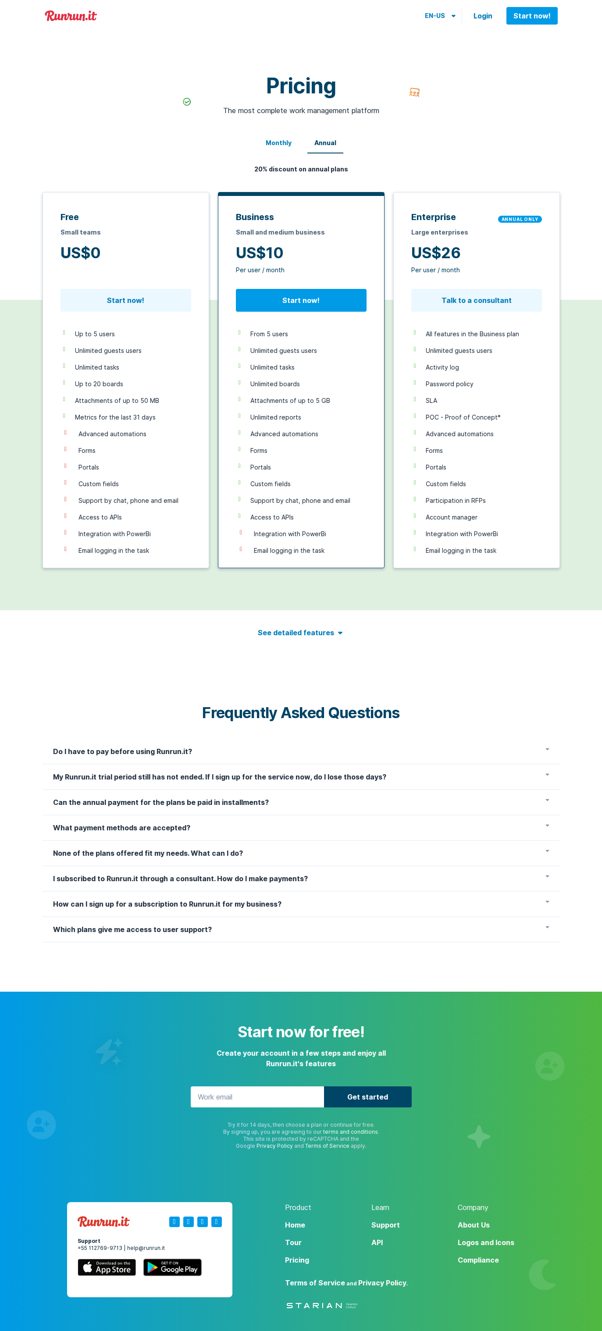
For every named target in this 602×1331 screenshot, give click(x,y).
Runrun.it (71, 16)
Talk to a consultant (477, 300)
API (377, 1242)
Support (385, 1225)
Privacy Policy (274, 1145)
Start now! (532, 15)
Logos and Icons (486, 1242)
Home (295, 1225)
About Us (474, 1225)
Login (483, 15)
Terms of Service (327, 1145)
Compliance (478, 1260)
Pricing (297, 1260)
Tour (293, 1242)
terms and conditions (350, 1131)
